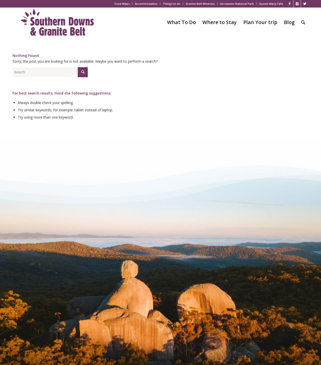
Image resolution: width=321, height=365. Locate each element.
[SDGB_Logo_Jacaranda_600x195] (57, 22)
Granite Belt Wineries (200, 4)
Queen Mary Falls (271, 4)
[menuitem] (122, 4)
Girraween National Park (237, 4)
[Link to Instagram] (297, 4)
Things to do (171, 4)
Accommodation (146, 4)
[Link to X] (304, 4)
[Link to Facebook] (289, 4)
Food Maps (122, 4)
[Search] (303, 22)
